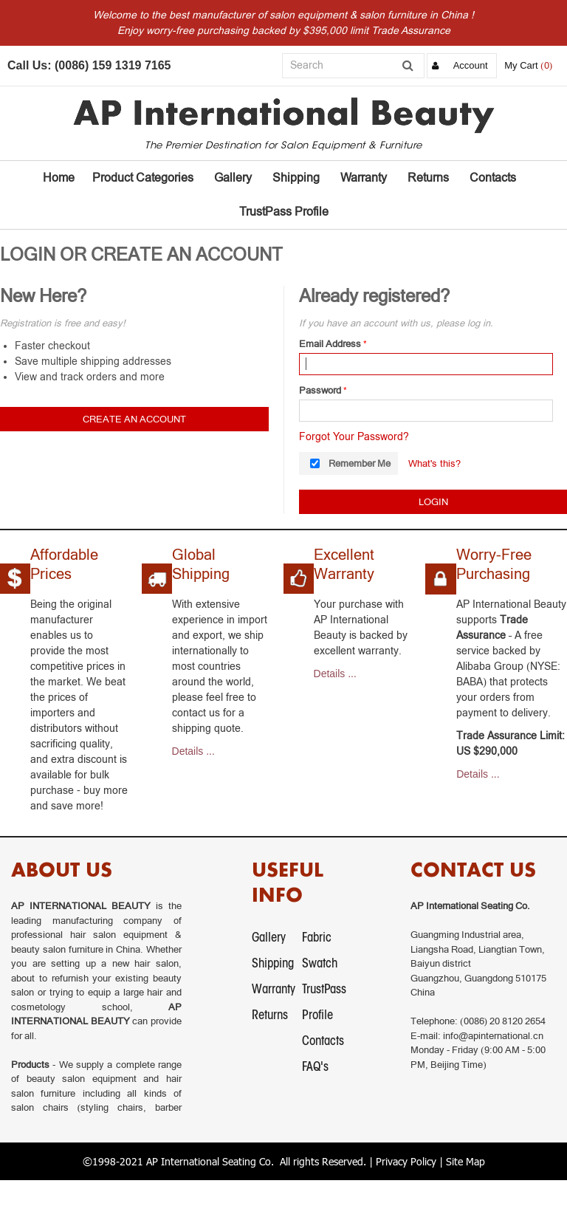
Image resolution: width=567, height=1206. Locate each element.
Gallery (233, 177)
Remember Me (360, 463)
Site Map (465, 1161)
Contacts (493, 177)
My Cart (521, 65)
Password (320, 390)
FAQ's (315, 1066)
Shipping (296, 177)
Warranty (363, 177)
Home (59, 177)
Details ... (193, 751)
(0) (546, 65)
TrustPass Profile (284, 211)
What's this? (434, 463)
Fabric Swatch (319, 949)
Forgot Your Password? (354, 436)
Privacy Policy (406, 1161)
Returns (428, 177)
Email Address (330, 343)
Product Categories (142, 177)
